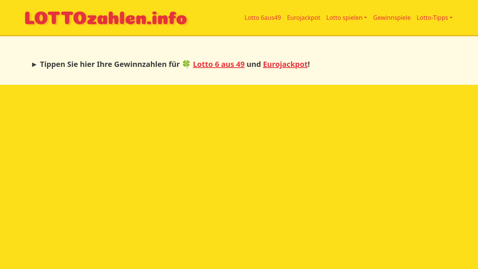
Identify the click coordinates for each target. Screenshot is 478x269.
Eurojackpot (303, 17)
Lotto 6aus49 (263, 17)
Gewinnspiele (392, 17)
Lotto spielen (344, 17)
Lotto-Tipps (432, 17)
